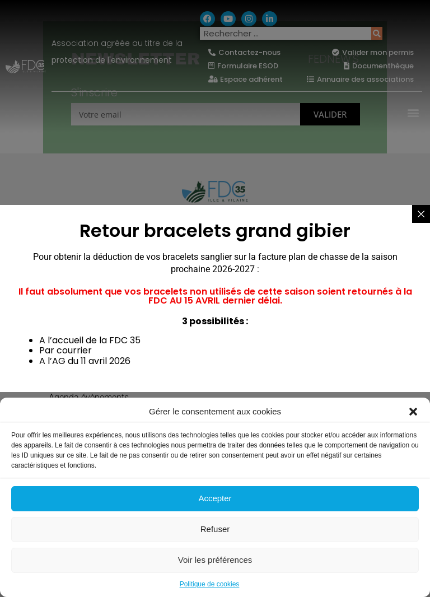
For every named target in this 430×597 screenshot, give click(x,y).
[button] (413, 411)
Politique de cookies (210, 584)
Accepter (214, 498)
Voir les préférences (215, 560)
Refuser (215, 529)
